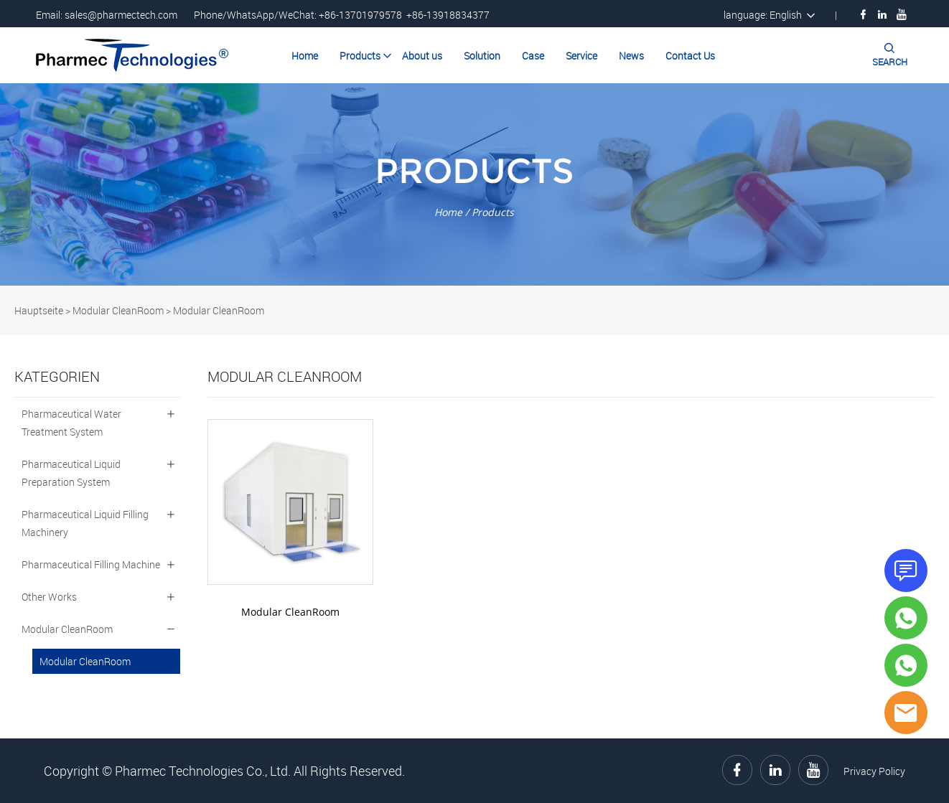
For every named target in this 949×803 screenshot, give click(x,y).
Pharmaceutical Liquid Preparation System (71, 473)
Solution (482, 55)
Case (533, 55)
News (631, 55)
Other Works (49, 597)
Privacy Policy (874, 771)
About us (422, 55)
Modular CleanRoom (118, 310)
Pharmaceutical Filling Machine (91, 564)
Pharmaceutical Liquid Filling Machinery (85, 523)
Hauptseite (38, 310)
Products (360, 55)
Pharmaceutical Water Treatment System (71, 422)
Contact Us (690, 55)
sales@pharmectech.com (121, 15)
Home (304, 55)
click (474, 184)
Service (581, 55)
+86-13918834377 (448, 15)
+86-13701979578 (360, 15)
